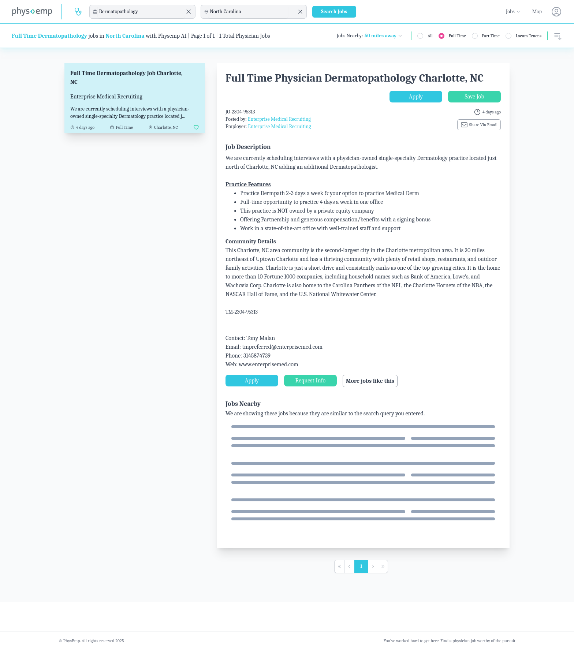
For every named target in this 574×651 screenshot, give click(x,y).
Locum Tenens (528, 35)
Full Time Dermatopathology (49, 36)
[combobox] (141, 11)
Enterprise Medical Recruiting (279, 119)
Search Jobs (334, 11)
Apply (416, 96)
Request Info (310, 380)
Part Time (491, 35)
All (430, 35)
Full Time (457, 35)
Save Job (474, 96)
